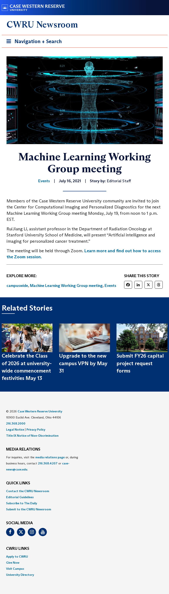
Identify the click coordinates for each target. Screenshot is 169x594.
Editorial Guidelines (20, 497)
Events (110, 285)
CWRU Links (17, 549)
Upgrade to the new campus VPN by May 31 (83, 363)
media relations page (50, 457)
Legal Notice (15, 429)
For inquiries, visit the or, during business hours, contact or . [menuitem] (42, 463)
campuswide (17, 285)
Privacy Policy (35, 429)
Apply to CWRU (17, 556)
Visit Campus (15, 569)
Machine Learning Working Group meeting (66, 285)
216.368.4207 (47, 463)
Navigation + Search (33, 42)
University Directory (20, 575)
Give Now (12, 563)
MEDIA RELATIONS (23, 449)
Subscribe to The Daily (21, 503)
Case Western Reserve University (40, 411)
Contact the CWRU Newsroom (27, 491)
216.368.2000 (15, 423)
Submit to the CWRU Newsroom (28, 509)
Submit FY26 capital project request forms (140, 363)
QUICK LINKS (18, 483)
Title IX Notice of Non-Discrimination (32, 436)
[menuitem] (84, 491)
